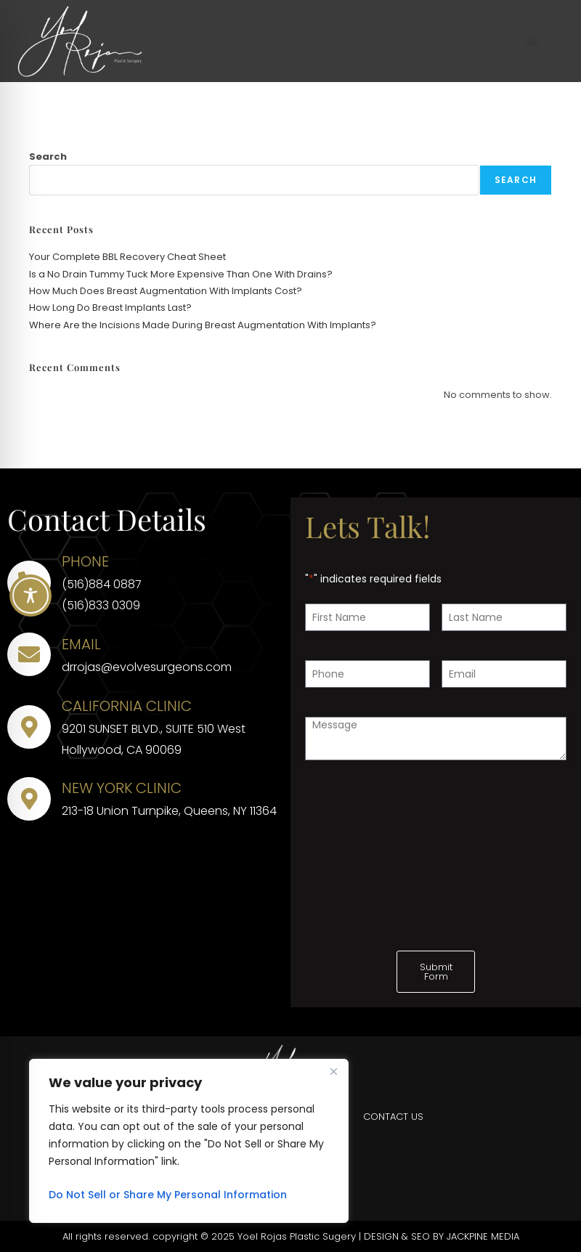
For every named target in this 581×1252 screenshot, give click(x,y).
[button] (532, 41)
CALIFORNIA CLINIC (127, 706)
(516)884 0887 (102, 584)
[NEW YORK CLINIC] (29, 799)
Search (48, 156)
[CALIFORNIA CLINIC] (29, 727)
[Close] (333, 1071)
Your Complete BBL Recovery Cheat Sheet (128, 257)
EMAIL (81, 644)
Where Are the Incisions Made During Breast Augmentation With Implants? (202, 325)
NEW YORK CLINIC (122, 788)
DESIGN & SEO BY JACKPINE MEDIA (441, 1236)
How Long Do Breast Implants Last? (110, 307)
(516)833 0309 (101, 605)
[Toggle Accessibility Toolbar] (30, 595)
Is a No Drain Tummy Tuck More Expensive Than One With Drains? (181, 274)
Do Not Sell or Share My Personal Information (168, 1194)
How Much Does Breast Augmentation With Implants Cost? (165, 291)
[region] (189, 1141)
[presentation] (415, 817)
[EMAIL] (29, 654)
